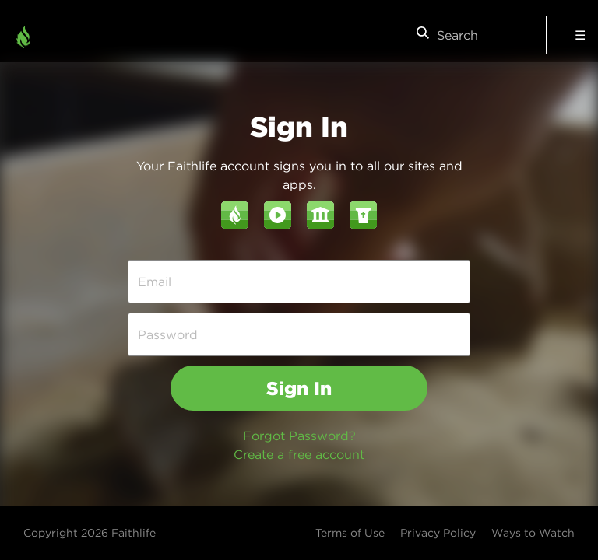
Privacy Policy (438, 533)
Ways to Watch (533, 533)
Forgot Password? (299, 435)
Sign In (299, 388)
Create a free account (299, 454)
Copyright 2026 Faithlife (89, 533)
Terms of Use (350, 533)
